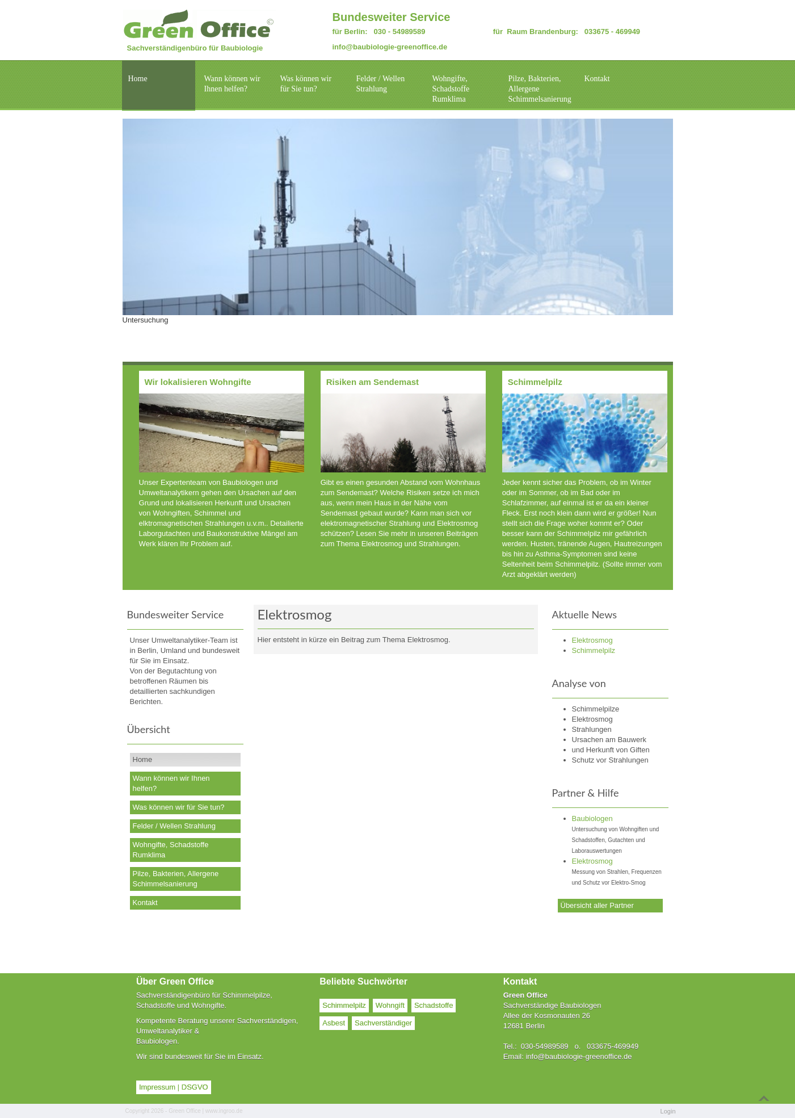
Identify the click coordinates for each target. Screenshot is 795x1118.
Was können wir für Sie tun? (306, 83)
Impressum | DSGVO (173, 1087)
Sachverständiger (383, 1023)
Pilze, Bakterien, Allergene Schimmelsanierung (539, 88)
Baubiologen (592, 818)
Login (668, 1111)
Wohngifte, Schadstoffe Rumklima (451, 88)
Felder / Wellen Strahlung (380, 83)
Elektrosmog (592, 861)
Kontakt (597, 78)
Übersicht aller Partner (597, 905)
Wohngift (390, 1005)
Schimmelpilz (344, 1005)
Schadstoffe (433, 1005)
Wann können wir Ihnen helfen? (232, 83)
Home (138, 78)
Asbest (333, 1023)
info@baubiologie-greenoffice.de (390, 47)
